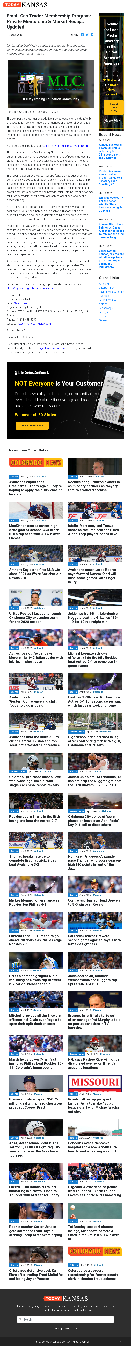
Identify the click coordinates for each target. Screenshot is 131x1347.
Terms (56, 1328)
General (103, 320)
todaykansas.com (56, 1341)
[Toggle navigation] (123, 4)
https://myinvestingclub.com (34, 323)
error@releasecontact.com (50, 348)
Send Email (20, 303)
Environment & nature (111, 291)
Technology (106, 308)
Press (102, 316)
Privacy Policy (70, 1328)
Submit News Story (114, 107)
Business (104, 295)
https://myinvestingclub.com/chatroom (65, 145)
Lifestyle (104, 312)
